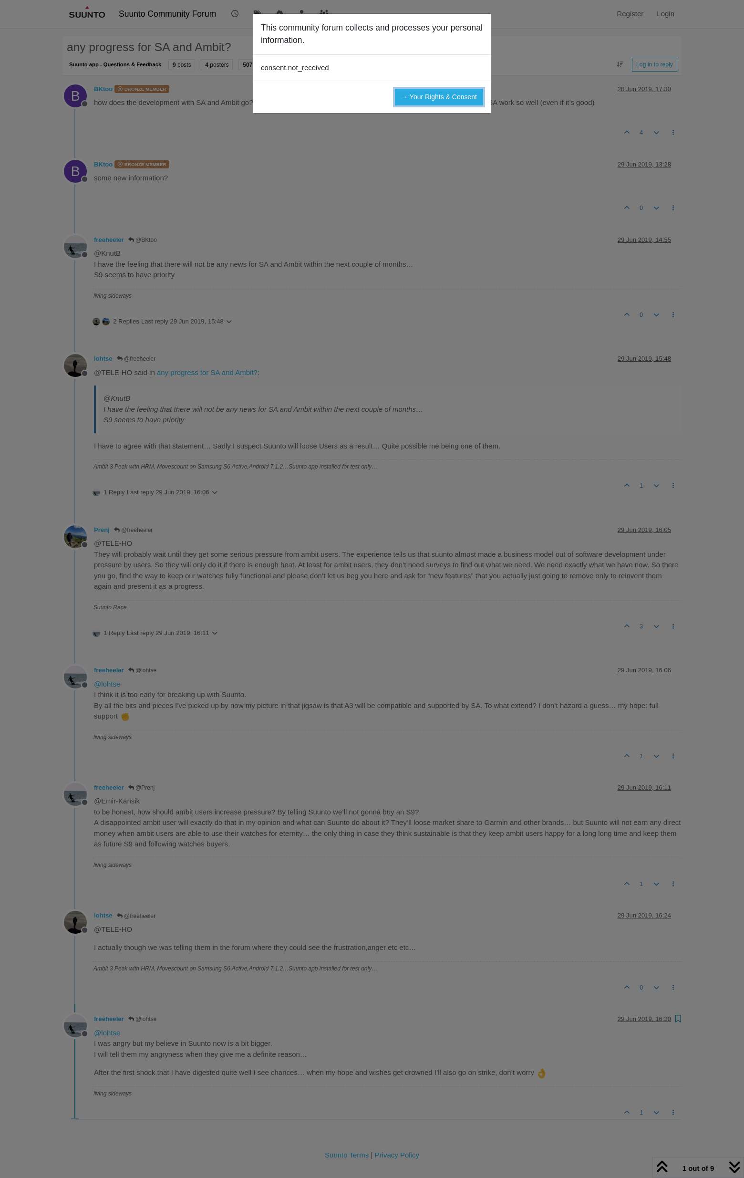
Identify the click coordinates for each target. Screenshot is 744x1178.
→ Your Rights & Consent (439, 97)
